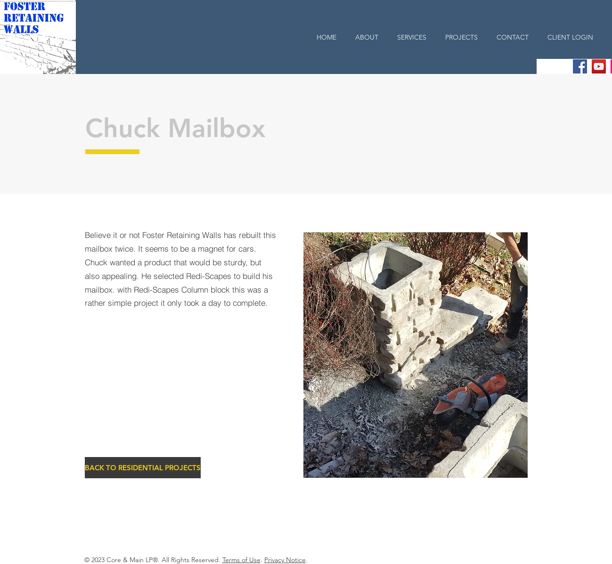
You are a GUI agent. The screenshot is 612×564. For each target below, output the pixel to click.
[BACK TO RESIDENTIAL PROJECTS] (143, 467)
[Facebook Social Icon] (580, 66)
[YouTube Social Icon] (599, 66)
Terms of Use (241, 560)
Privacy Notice (285, 560)
